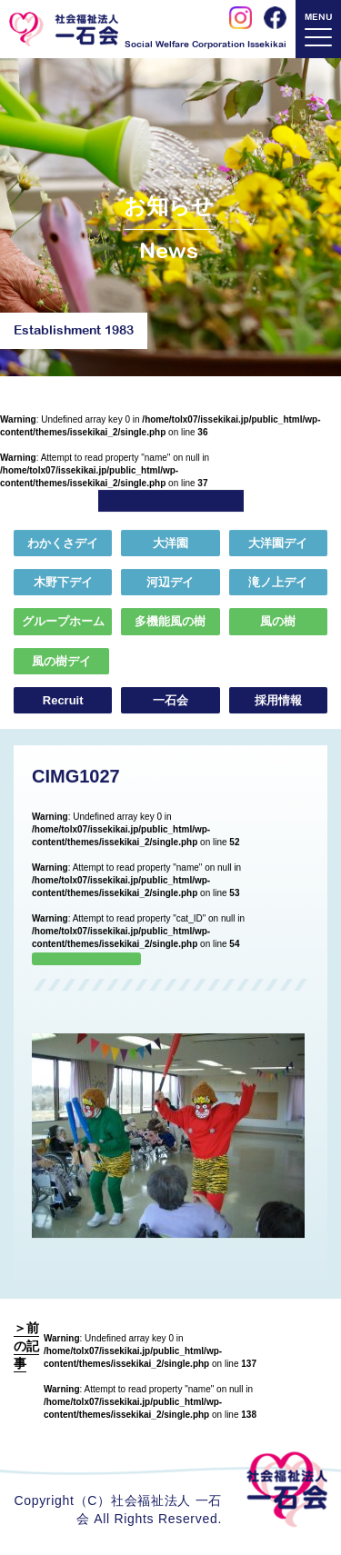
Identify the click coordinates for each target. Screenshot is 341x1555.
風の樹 (278, 622)
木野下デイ (63, 583)
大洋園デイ (277, 544)
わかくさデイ (62, 544)
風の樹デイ (61, 661)
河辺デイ (170, 583)
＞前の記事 (26, 1346)
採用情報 (278, 701)
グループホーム (63, 622)
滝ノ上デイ (277, 583)
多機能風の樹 (170, 622)
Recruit (63, 701)
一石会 (170, 701)
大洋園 (170, 544)
